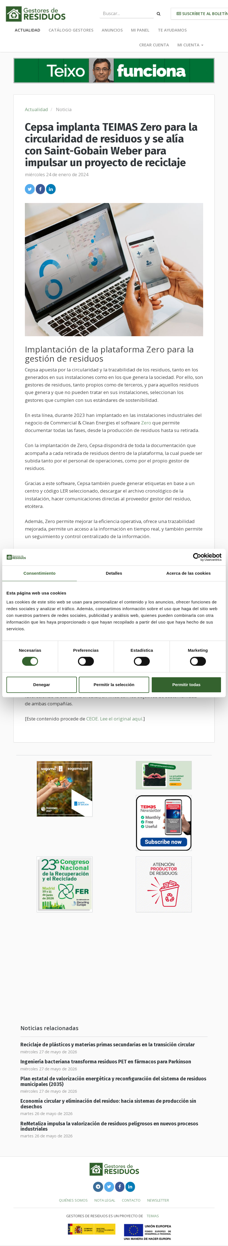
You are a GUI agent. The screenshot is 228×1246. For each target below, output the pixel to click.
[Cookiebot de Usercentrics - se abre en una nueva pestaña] (197, 557)
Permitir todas (186, 684)
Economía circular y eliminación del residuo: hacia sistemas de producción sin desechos (108, 1103)
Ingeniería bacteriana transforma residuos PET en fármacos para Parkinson (105, 1062)
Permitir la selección (114, 684)
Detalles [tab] (114, 573)
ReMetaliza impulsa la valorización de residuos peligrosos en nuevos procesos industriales (109, 1126)
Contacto (131, 1200)
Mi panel (140, 30)
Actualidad (27, 30)
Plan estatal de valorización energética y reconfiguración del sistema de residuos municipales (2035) (113, 1081)
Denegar (41, 684)
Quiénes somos (73, 1200)
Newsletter (158, 1200)
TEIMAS (153, 1215)
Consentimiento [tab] (39, 573)
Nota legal (104, 1200)
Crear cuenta (154, 44)
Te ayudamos (172, 30)
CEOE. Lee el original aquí (114, 718)
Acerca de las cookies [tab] (188, 573)
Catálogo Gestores (71, 30)
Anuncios (112, 30)
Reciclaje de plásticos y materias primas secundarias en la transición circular (107, 1045)
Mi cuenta (190, 44)
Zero (146, 422)
